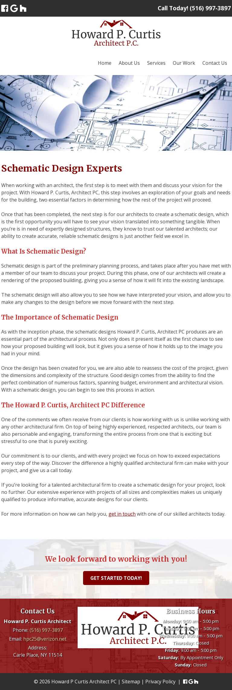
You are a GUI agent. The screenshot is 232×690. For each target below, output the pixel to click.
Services (156, 63)
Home (104, 63)
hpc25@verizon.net (44, 639)
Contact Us (214, 63)
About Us (129, 63)
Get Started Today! (116, 578)
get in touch (122, 514)
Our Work (184, 63)
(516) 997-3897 (46, 630)
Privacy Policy (160, 681)
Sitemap (131, 681)
